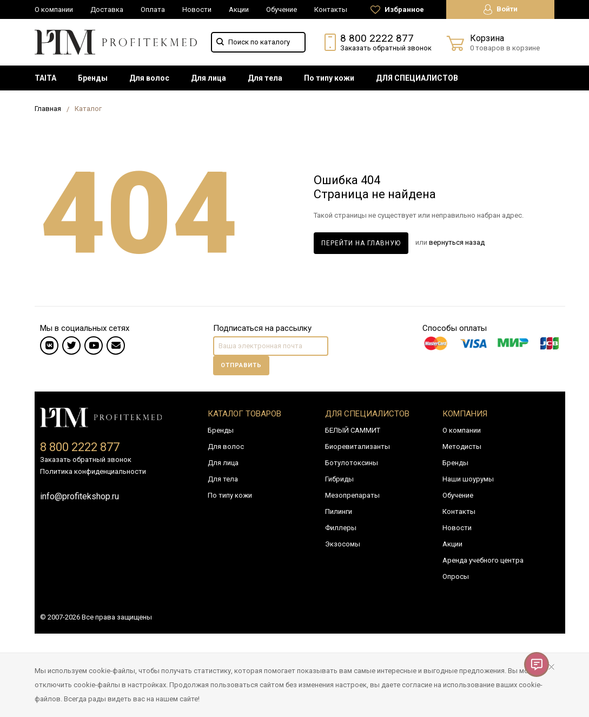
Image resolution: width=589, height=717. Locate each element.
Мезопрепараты (352, 495)
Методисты (461, 446)
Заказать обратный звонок (386, 48)
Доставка (106, 9)
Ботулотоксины (351, 463)
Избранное (397, 9)
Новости (196, 9)
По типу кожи (329, 78)
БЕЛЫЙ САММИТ (352, 430)
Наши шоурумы (468, 479)
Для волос (149, 78)
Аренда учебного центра (483, 560)
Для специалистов (367, 414)
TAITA (45, 78)
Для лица (208, 78)
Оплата (153, 9)
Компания (464, 414)
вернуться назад (457, 243)
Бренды (93, 78)
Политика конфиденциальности (93, 471)
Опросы (455, 576)
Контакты (330, 9)
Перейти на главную (361, 243)
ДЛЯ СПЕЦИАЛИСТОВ (417, 78)
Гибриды (339, 479)
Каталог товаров (244, 414)
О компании (54, 9)
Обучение (281, 9)
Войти (501, 9)
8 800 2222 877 (377, 38)
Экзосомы (342, 544)
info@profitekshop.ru (79, 496)
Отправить (241, 365)
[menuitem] (45, 78)
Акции (239, 9)
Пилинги (338, 511)
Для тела (265, 78)
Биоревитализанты (357, 446)
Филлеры (340, 528)
